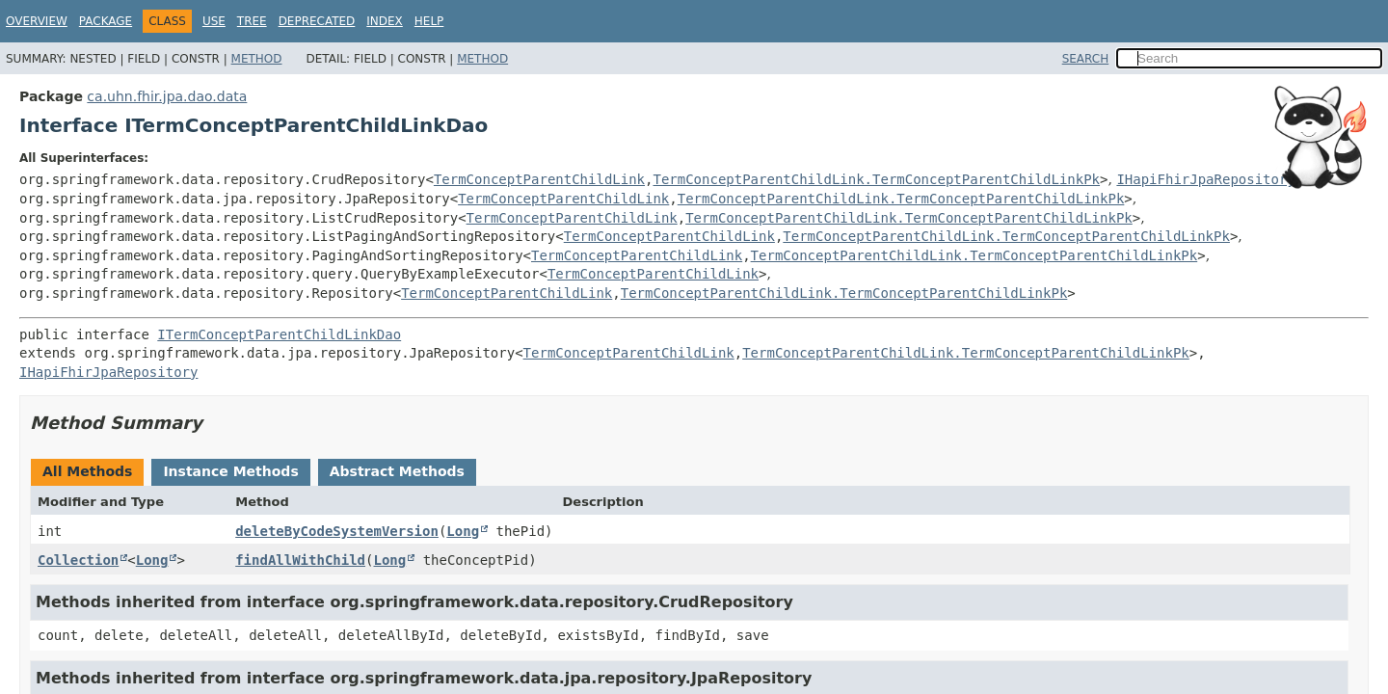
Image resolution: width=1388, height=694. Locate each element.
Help (429, 21)
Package (105, 21)
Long (462, 531)
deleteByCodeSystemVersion (337, 531)
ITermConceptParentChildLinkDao (279, 334)
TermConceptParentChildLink (539, 179)
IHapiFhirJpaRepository (1205, 179)
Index (384, 21)
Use (214, 21)
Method (256, 59)
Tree (252, 21)
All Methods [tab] (87, 471)
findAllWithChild (300, 560)
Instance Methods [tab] (230, 471)
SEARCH (1085, 59)
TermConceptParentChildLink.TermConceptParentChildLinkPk (876, 179)
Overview (36, 21)
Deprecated (317, 21)
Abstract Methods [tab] (397, 471)
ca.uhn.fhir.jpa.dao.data (167, 96)
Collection (78, 560)
